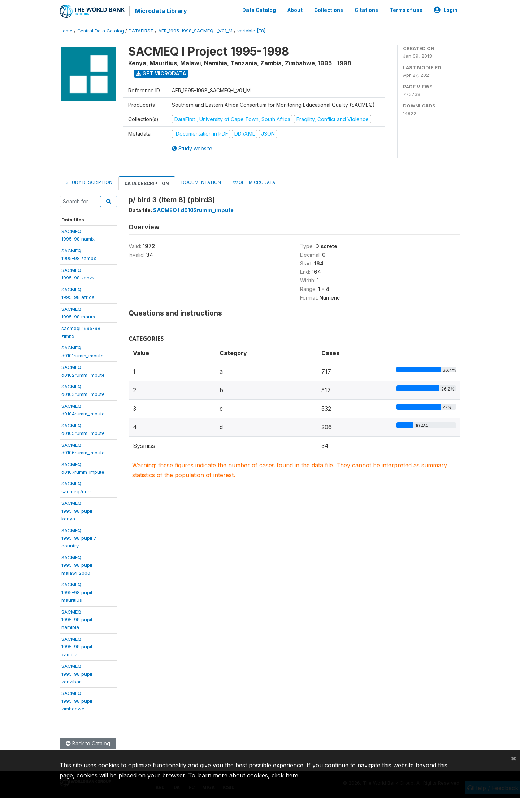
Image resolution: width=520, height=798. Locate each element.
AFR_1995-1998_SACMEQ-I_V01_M (195, 30)
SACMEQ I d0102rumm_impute (193, 210)
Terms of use (406, 10)
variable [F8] (251, 30)
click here (285, 775)
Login (446, 10)
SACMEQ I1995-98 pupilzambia (76, 646)
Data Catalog (259, 10)
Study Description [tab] (89, 182)
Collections (328, 10)
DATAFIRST (141, 30)
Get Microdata (161, 73)
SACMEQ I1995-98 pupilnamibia (76, 619)
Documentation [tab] (201, 182)
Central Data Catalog (100, 30)
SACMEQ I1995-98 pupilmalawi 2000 (76, 565)
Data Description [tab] (147, 183)
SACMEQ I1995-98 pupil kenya (76, 510)
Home (66, 30)
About (295, 10)
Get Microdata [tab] (254, 181)
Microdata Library (161, 10)
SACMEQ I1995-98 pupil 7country (78, 537)
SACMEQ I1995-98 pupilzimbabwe (76, 700)
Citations (366, 10)
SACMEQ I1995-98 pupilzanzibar (76, 673)
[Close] (513, 758)
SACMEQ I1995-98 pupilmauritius (76, 592)
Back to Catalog (88, 743)
